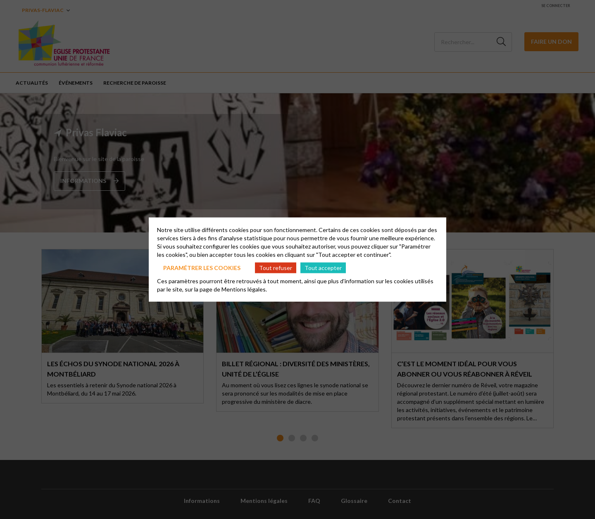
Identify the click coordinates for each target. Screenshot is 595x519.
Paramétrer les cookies (201, 267)
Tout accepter (323, 267)
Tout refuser (275, 267)
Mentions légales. (244, 289)
